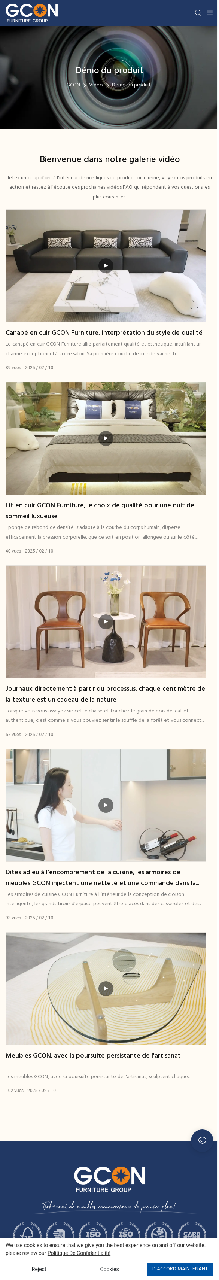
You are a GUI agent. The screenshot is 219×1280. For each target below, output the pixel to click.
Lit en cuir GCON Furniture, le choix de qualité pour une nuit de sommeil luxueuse (100, 511)
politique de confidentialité (79, 1253)
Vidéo (96, 85)
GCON (73, 85)
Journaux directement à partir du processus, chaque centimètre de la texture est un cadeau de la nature (105, 694)
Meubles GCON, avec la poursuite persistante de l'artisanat (93, 1056)
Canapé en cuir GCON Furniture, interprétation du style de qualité (104, 333)
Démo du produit (131, 85)
